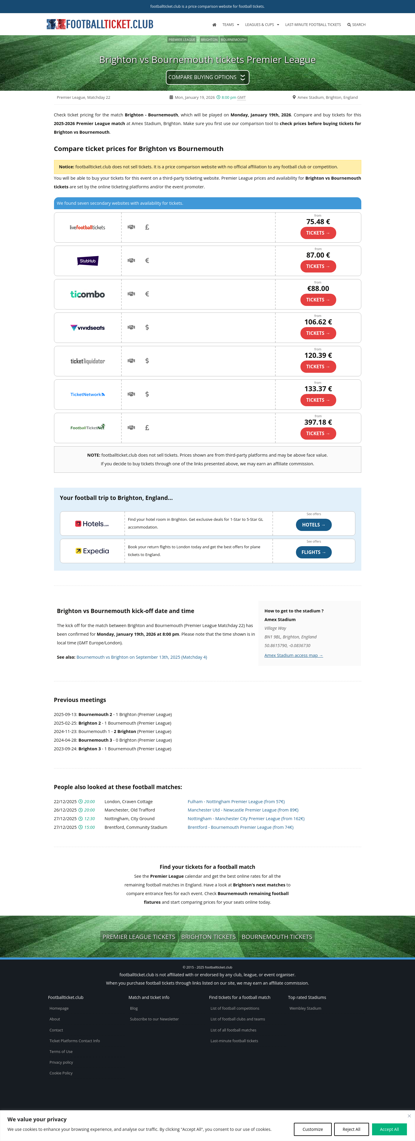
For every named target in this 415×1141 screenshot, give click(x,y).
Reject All (351, 1129)
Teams (228, 24)
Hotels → (314, 524)
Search (356, 24)
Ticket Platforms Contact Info (75, 1040)
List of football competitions (235, 1008)
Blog (134, 1008)
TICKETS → (318, 233)
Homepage (59, 1008)
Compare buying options (202, 77)
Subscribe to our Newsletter (154, 1019)
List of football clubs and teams (238, 1019)
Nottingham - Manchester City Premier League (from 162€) (246, 818)
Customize (313, 1129)
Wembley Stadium (305, 1008)
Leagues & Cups (259, 24)
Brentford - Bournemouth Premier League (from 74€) (241, 827)
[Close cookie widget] (409, 1115)
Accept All (389, 1129)
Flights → (314, 552)
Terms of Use (61, 1051)
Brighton (209, 39)
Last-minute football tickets (313, 24)
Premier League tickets (139, 936)
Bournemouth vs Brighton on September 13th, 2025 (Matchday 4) (141, 657)
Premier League (182, 39)
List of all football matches (233, 1030)
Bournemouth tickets (277, 936)
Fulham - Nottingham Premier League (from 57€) (236, 801)
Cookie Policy (61, 1073)
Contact (56, 1030)
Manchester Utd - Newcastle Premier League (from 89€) (243, 810)
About (55, 1019)
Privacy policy (61, 1062)
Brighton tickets (208, 936)
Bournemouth (233, 39)
